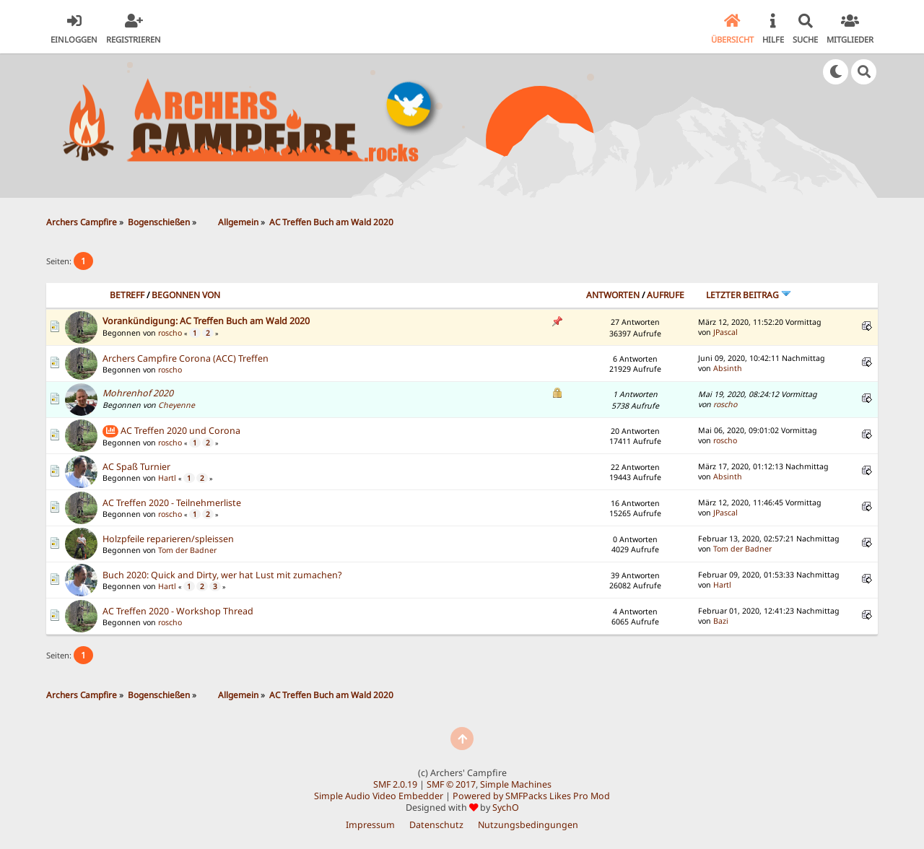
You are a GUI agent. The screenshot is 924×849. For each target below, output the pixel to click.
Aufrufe (665, 295)
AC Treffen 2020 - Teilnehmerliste (172, 503)
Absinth (727, 368)
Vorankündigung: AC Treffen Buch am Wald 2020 (206, 321)
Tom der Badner (187, 550)
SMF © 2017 (451, 784)
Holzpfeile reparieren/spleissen (168, 539)
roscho (170, 333)
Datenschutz (436, 825)
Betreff (127, 295)
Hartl (167, 478)
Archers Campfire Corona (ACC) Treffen (186, 358)
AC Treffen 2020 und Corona (180, 431)
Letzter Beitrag (748, 295)
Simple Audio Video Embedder (378, 796)
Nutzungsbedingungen (528, 825)
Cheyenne (176, 405)
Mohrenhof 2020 (138, 393)
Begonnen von (186, 295)
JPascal (725, 332)
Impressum (370, 825)
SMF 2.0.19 (395, 784)
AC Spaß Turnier (136, 467)
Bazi (720, 621)
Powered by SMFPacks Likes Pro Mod (531, 796)
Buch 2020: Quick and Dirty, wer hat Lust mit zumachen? (222, 575)
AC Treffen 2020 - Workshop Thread (178, 611)
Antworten (613, 295)
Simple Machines (516, 784)
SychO (505, 807)
